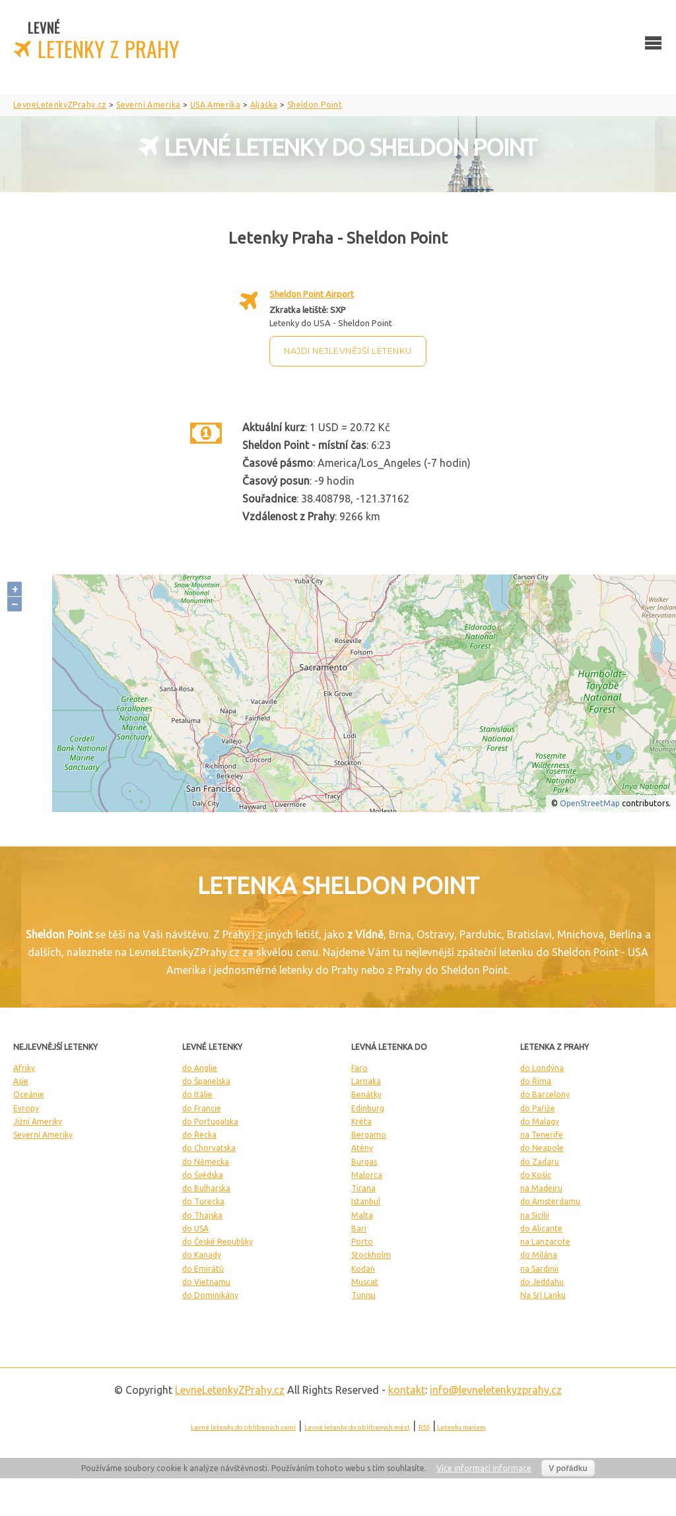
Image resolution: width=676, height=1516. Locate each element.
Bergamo (368, 1134)
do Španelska (206, 1081)
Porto (362, 1241)
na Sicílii (534, 1215)
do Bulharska (206, 1188)
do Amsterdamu (550, 1201)
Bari (358, 1228)
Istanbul (365, 1201)
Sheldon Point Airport (311, 293)
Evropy (26, 1108)
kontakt (406, 1390)
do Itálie (197, 1094)
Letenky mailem (461, 1427)
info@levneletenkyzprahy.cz (496, 1390)
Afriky (24, 1068)
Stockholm (371, 1255)
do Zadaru (539, 1161)
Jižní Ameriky (37, 1121)
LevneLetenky (230, 1390)
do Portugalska (210, 1121)
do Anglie (199, 1068)
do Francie (201, 1108)
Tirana (363, 1188)
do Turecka (203, 1201)
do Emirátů (203, 1268)
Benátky (366, 1094)
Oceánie (28, 1094)
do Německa (205, 1161)
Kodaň (363, 1268)
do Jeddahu (542, 1282)
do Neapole (542, 1148)
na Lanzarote (545, 1241)
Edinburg (367, 1108)
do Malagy (539, 1121)
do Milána (538, 1255)
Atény (362, 1148)
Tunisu (363, 1295)
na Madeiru (541, 1188)
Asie (20, 1081)
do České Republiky (217, 1241)
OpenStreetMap (590, 803)
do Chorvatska (209, 1148)
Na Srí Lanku (543, 1295)
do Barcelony (545, 1094)
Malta (362, 1215)
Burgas (364, 1161)
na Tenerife (541, 1134)
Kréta (361, 1121)
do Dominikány (210, 1295)
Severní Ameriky (43, 1134)
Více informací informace (483, 1468)
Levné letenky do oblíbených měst (357, 1427)
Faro (359, 1068)
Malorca (366, 1175)
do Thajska (202, 1215)
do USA (195, 1228)
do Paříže (537, 1108)
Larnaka (366, 1081)
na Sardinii (539, 1268)
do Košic (535, 1175)
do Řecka (199, 1134)
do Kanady (201, 1255)
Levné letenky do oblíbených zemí (243, 1427)
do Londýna (542, 1068)
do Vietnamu (206, 1282)
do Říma (535, 1081)
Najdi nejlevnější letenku (348, 351)
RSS (424, 1427)
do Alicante (541, 1228)
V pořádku (568, 1468)
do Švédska (202, 1175)
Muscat (364, 1282)
